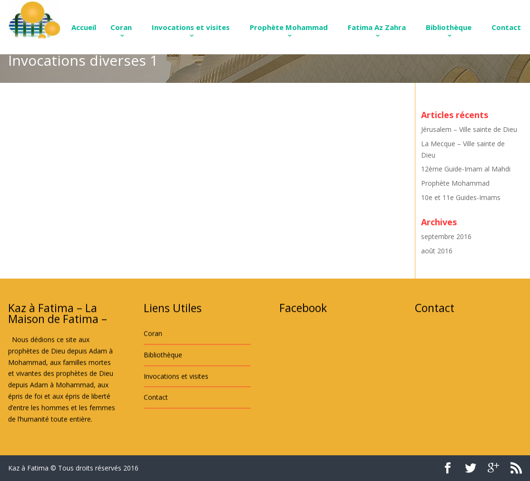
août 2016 (436, 250)
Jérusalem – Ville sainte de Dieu (469, 129)
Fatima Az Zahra (377, 27)
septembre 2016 (446, 236)
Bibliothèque (448, 27)
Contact (506, 27)
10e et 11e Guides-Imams (461, 197)
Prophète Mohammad (289, 27)
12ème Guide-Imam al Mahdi (465, 168)
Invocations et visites (191, 27)
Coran (121, 27)
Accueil (83, 27)
